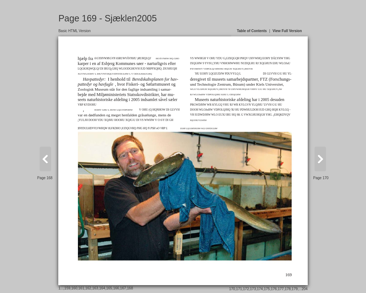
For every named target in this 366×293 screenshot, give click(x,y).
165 (109, 288)
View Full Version (287, 31)
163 (95, 288)
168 (130, 288)
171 (239, 289)
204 (305, 289)
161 (81, 288)
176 (274, 289)
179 (295, 289)
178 (288, 289)
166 (116, 288)
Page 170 (320, 178)
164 (102, 288)
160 (74, 288)
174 (260, 289)
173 (253, 289)
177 (281, 289)
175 (267, 289)
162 (88, 288)
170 (232, 289)
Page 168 (45, 178)
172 (246, 289)
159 (67, 288)
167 (123, 288)
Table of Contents (252, 31)
